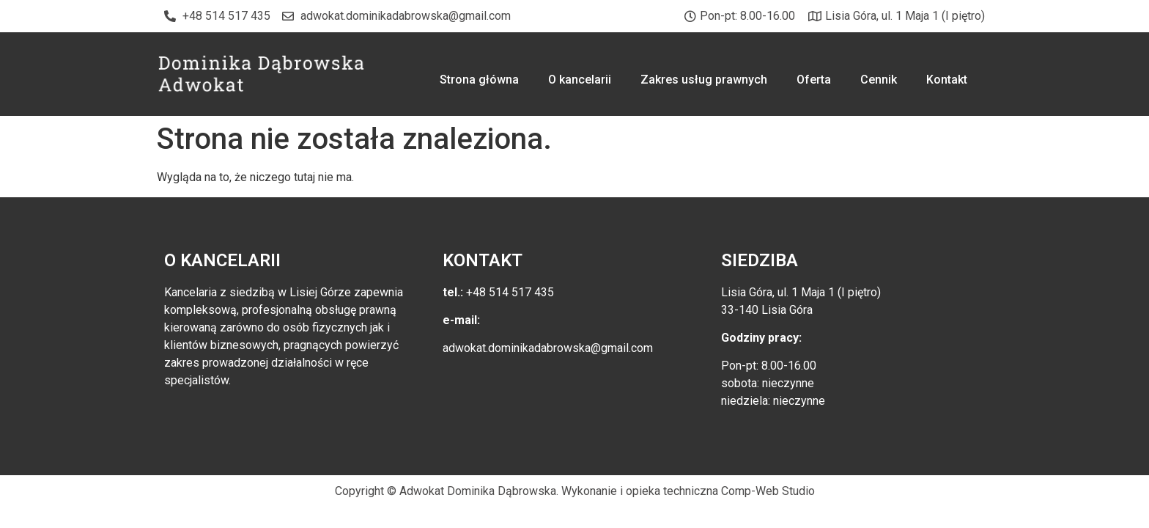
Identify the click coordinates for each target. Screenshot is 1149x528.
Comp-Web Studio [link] (768, 491)
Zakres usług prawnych (703, 80)
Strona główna (479, 80)
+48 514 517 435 (508, 292)
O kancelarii (579, 80)
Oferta (814, 80)
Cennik (878, 80)
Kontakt (946, 80)
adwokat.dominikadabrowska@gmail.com (548, 348)
